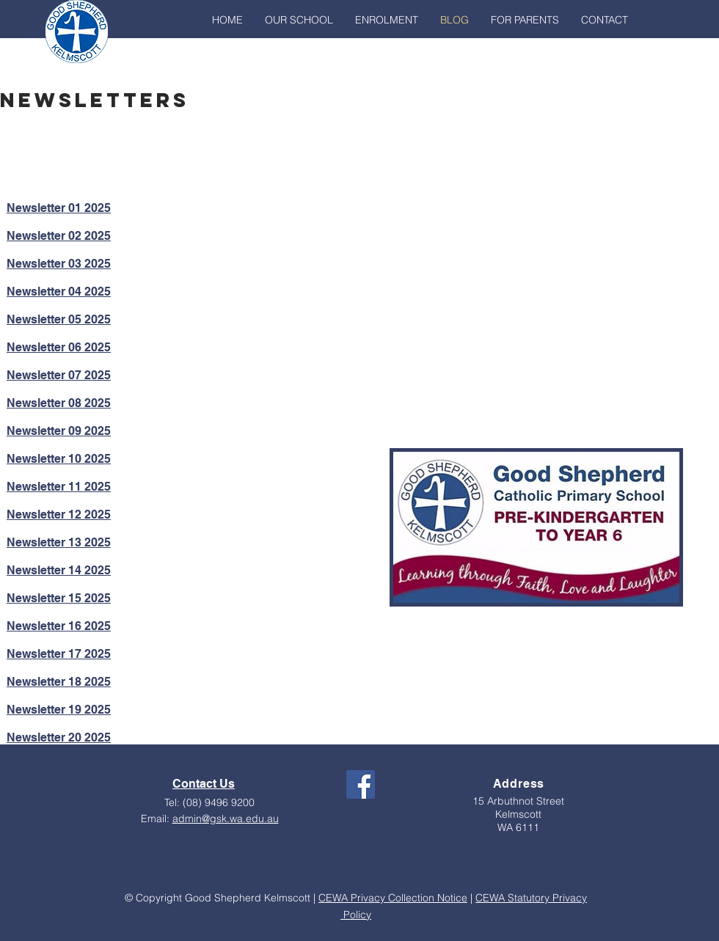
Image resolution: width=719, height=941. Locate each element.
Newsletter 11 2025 (59, 487)
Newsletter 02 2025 (59, 236)
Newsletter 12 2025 (59, 514)
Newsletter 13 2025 (59, 542)
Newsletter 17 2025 (59, 654)
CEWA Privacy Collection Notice (392, 897)
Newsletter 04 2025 (59, 292)
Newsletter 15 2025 (59, 598)
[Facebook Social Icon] (360, 784)
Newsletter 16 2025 (59, 626)
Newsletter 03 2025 (59, 264)
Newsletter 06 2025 (59, 347)
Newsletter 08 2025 (59, 403)
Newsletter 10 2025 (59, 459)
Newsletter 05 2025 (59, 319)
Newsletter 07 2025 (59, 375)
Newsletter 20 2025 (59, 737)
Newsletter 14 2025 (59, 570)
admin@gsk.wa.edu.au (225, 818)
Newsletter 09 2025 (59, 431)
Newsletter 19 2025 (59, 710)
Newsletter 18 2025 (59, 682)
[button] (299, 19)
